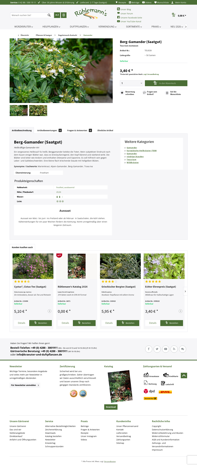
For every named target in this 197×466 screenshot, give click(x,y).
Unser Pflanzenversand (127, 426)
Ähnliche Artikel (105, 130)
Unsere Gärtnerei (18, 426)
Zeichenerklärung (53, 429)
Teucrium (131, 159)
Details (21, 322)
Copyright (156, 426)
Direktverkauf (16, 436)
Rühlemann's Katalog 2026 (73, 286)
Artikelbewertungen (49, 130)
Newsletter (50, 439)
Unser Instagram (89, 436)
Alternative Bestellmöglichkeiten (60, 426)
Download (111, 407)
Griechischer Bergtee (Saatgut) (119, 286)
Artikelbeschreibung (22, 130)
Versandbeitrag (123, 436)
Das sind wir (15, 429)
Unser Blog (124, 9)
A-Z (57, 14)
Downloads (50, 433)
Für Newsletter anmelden (25, 385)
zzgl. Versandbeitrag (151, 74)
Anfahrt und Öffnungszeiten (23, 439)
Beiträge (134, 2)
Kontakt (120, 429)
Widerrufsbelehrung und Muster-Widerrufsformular (168, 435)
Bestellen (40, 322)
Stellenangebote (17, 433)
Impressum (157, 449)
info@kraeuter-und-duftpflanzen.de (39, 354)
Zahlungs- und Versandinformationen (162, 445)
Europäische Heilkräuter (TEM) (142, 150)
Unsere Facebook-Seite (129, 17)
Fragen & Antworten (79, 130)
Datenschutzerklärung (162, 429)
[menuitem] (121, 2)
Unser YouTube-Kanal (129, 21)
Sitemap (120, 443)
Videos (147, 2)
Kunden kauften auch (22, 247)
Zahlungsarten (123, 439)
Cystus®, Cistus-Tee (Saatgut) (30, 286)
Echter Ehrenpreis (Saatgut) (160, 286)
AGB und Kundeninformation (165, 439)
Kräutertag (50, 443)
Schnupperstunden (54, 446)
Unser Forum (125, 13)
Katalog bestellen (53, 436)
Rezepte (120, 2)
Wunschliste (161, 2)
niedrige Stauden (135, 156)
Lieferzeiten (122, 433)
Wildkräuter (133, 162)
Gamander (132, 147)
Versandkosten (110, 461)
